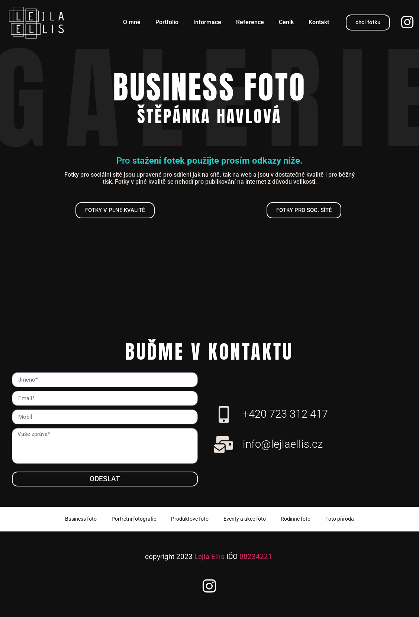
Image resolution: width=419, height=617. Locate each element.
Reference (250, 22)
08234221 (255, 556)
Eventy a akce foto (244, 519)
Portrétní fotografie (134, 519)
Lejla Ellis (209, 556)
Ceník (286, 22)
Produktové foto (190, 519)
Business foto (81, 519)
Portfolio (166, 22)
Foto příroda (339, 519)
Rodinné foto (295, 519)
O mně (132, 22)
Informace (207, 22)
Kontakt (319, 22)
